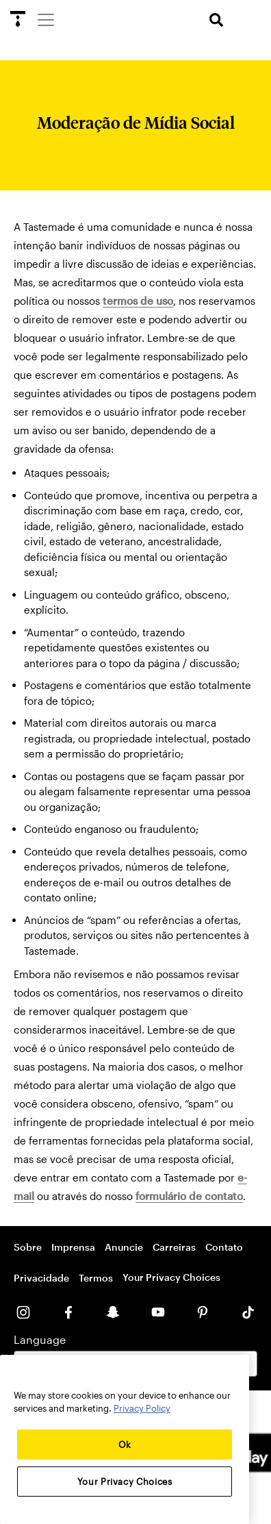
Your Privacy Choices (171, 1277)
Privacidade (41, 1278)
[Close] (232, 1375)
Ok (124, 1444)
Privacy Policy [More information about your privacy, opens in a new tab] (142, 1408)
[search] (216, 20)
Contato (224, 1247)
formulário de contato (189, 1196)
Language (40, 1339)
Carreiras (174, 1247)
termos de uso (138, 301)
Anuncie (124, 1247)
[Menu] (45, 19)
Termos (96, 1278)
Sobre (28, 1247)
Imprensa (73, 1247)
